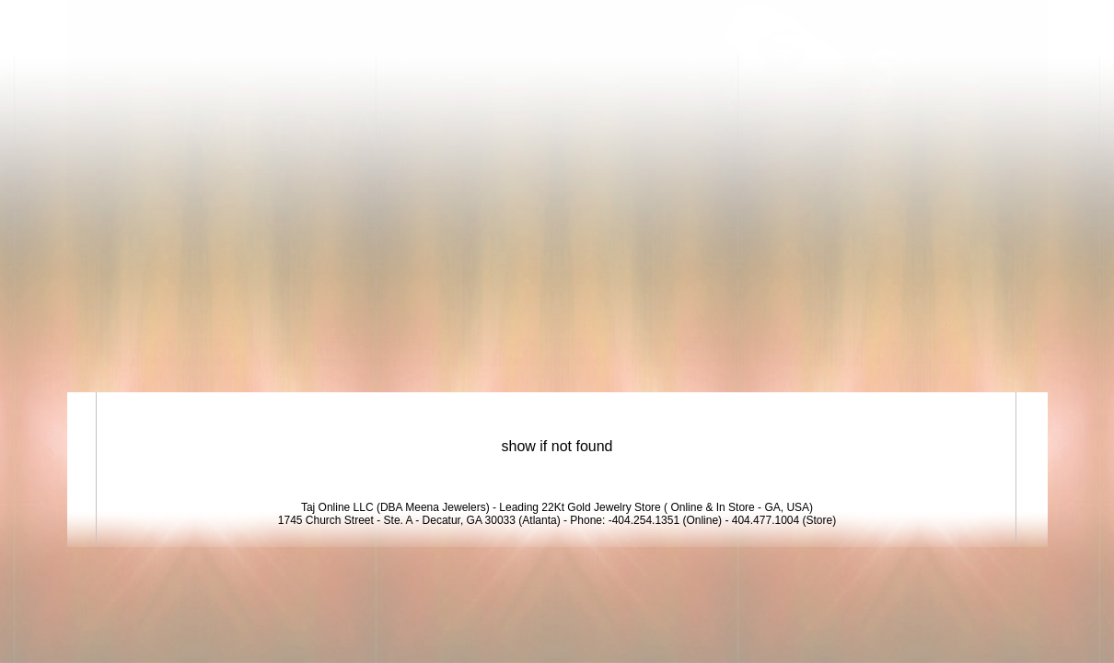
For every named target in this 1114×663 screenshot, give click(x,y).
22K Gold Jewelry (176, 352)
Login (862, 21)
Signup (1007, 21)
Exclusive (809, 352)
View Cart (932, 21)
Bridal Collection (542, 352)
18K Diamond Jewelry (359, 352)
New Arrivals (684, 352)
